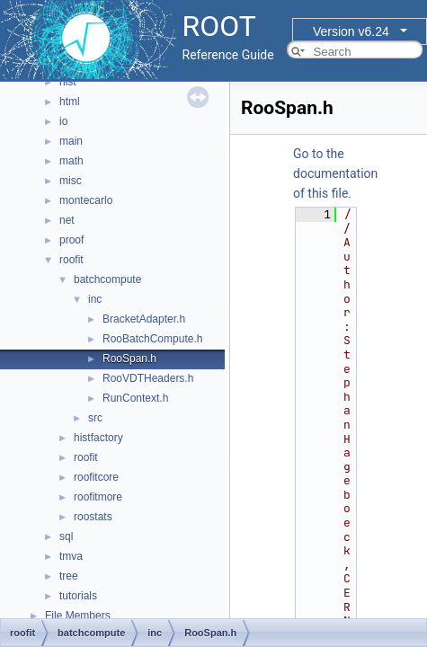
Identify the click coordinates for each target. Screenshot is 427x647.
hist (67, 81)
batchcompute (107, 279)
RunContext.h (135, 398)
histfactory (98, 437)
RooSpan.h (129, 358)
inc (95, 299)
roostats (93, 516)
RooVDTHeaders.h (147, 378)
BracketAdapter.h (143, 319)
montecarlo (85, 200)
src (95, 418)
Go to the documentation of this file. (335, 173)
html (69, 101)
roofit (71, 259)
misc (70, 180)
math (71, 161)
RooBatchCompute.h (152, 338)
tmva (71, 556)
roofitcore (96, 477)
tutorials (78, 595)
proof (71, 240)
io (63, 121)
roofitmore (98, 497)
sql (66, 536)
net (67, 220)
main (71, 141)
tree (68, 576)
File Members (78, 615)
